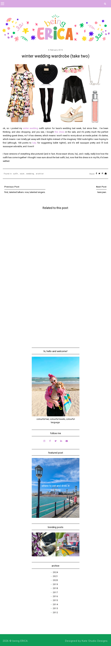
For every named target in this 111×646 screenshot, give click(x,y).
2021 (55, 576)
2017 (55, 592)
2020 (55, 580)
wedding (30, 174)
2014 (55, 604)
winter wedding (30, 128)
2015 (55, 600)
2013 (55, 608)
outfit (15, 174)
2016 (55, 596)
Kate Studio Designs (95, 640)
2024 (55, 572)
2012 (55, 612)
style (22, 174)
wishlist (40, 174)
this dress (59, 132)
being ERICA (20, 640)
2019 (55, 584)
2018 (55, 588)
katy (34, 143)
